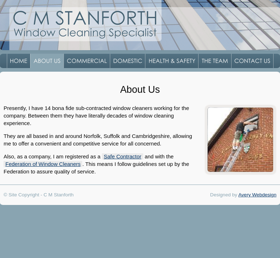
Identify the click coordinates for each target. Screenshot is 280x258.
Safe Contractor (122, 156)
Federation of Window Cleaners (42, 164)
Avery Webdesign (257, 194)
